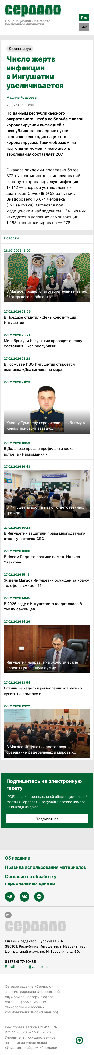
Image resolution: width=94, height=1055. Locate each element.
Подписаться (47, 819)
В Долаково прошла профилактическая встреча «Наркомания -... (40, 451)
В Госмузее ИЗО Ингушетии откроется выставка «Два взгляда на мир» (39, 367)
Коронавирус (20, 48)
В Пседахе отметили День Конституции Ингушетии (40, 320)
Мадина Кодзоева (21, 97)
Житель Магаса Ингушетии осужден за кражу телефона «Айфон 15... (46, 583)
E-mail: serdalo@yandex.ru (26, 966)
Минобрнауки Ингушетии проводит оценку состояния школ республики (43, 343)
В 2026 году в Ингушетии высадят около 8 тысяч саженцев (43, 606)
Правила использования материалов (45, 867)
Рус (84, 17)
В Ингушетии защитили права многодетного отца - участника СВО (44, 536)
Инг (84, 27)
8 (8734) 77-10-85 (20, 961)
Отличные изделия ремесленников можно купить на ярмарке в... (43, 691)
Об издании (17, 857)
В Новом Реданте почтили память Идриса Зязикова (42, 559)
